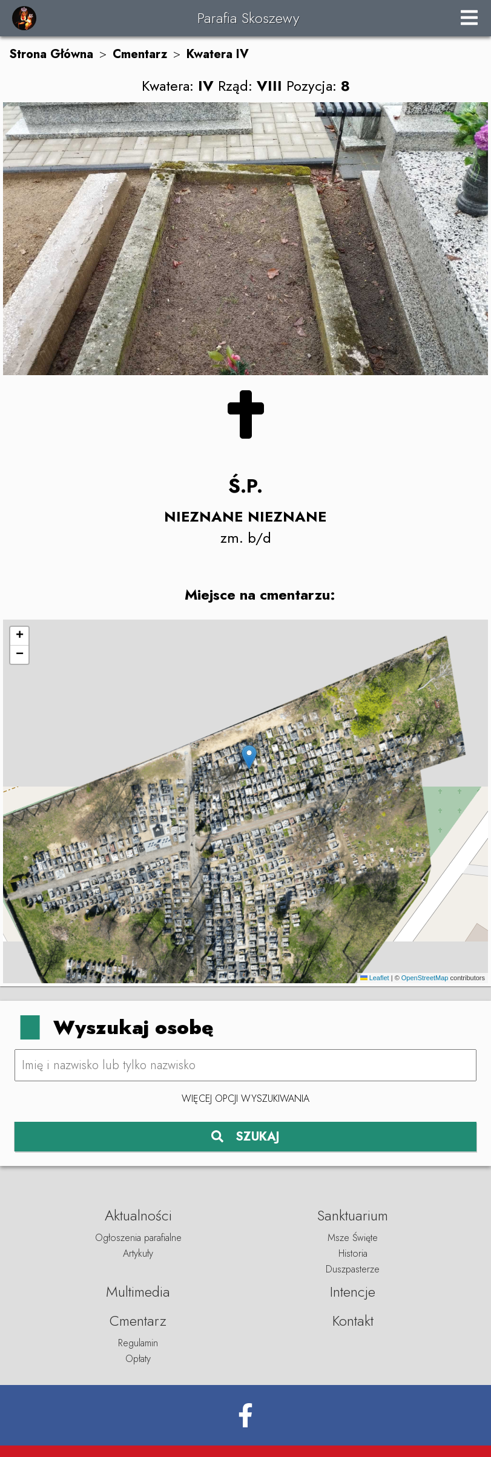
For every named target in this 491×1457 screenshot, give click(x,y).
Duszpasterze (353, 1269)
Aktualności (138, 1215)
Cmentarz (140, 54)
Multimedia (138, 1291)
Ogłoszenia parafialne (138, 1238)
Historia (352, 1253)
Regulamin (138, 1343)
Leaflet (374, 977)
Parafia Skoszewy (248, 17)
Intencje (352, 1291)
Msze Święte (353, 1238)
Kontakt (353, 1320)
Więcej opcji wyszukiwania (245, 1098)
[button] (249, 757)
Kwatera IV (217, 54)
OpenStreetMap (425, 977)
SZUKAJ (245, 1136)
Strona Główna (51, 54)
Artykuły (138, 1253)
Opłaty (138, 1359)
